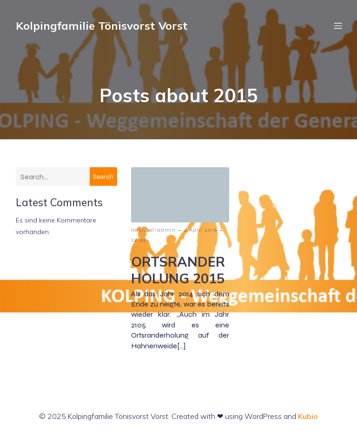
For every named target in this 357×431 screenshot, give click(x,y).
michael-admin (153, 230)
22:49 (138, 239)
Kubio (308, 416)
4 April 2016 (200, 230)
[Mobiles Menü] (338, 25)
